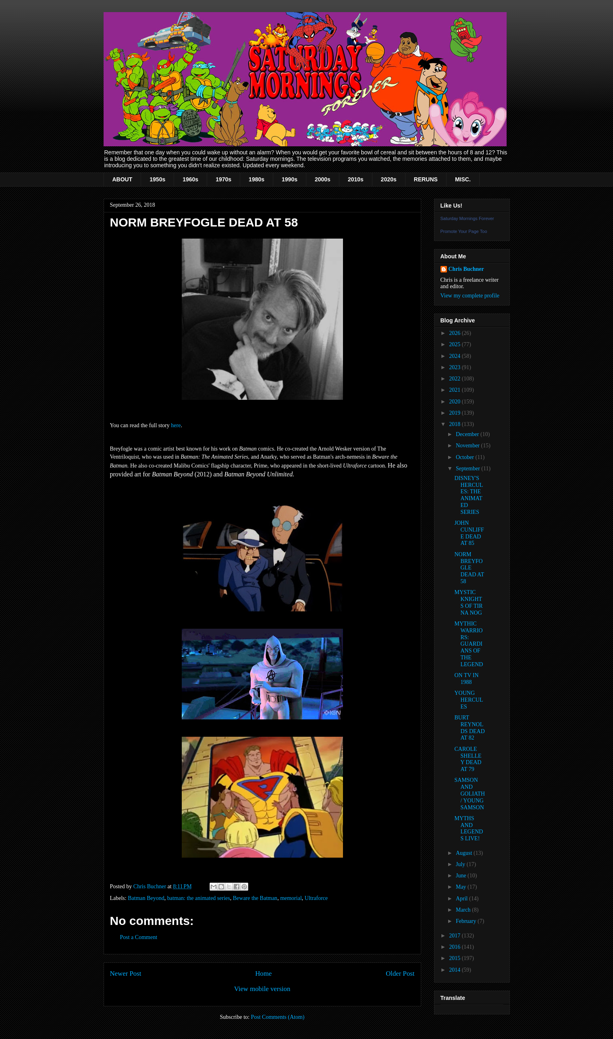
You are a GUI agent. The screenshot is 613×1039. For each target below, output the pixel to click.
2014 (455, 970)
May (462, 887)
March (464, 910)
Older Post (400, 973)
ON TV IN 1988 (466, 678)
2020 (455, 402)
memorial (291, 898)
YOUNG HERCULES (468, 700)
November (468, 446)
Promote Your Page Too (464, 231)
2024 (455, 356)
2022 (455, 379)
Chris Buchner (466, 269)
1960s (190, 179)
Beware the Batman (255, 898)
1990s (289, 179)
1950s (157, 179)
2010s (356, 179)
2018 (455, 424)
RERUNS (426, 179)
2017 (455, 936)
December (468, 434)
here (176, 425)
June (462, 876)
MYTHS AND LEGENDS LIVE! (468, 828)
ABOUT (122, 179)
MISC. (463, 179)
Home (263, 973)
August (465, 853)
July (461, 864)
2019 (455, 413)
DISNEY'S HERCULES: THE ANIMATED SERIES (468, 495)
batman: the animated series (198, 898)
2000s (322, 179)
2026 (455, 333)
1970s (223, 179)
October (466, 457)
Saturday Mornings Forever (467, 218)
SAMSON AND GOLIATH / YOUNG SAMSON (469, 793)
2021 (455, 390)
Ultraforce (316, 898)
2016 (455, 947)
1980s (256, 179)
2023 (455, 367)
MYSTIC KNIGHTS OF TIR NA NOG (468, 602)
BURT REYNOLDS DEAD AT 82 (469, 728)
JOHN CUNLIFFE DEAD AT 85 (469, 533)
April (462, 899)
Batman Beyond (146, 898)
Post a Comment (139, 937)
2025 (455, 344)
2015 (455, 958)
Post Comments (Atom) (277, 1017)
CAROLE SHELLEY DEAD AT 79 (467, 759)
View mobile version (262, 989)
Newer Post (125, 973)
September (468, 468)
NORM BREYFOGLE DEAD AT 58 (469, 567)
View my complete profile (470, 296)
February (467, 921)
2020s (389, 179)
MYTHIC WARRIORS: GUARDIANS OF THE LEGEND (468, 644)
